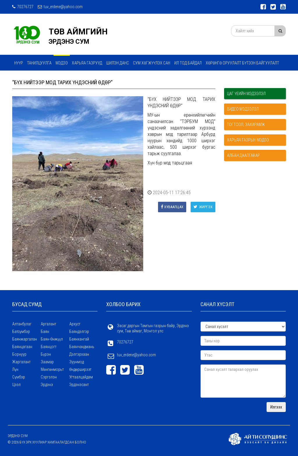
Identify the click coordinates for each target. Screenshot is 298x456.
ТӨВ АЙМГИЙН (78, 31)
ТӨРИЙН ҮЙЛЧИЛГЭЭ (84, 78)
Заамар (47, 361)
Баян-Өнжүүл (52, 339)
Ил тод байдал (188, 63)
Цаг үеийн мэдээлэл (246, 93)
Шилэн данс (117, 63)
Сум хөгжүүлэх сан (151, 63)
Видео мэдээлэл (243, 109)
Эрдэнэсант (79, 384)
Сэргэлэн (49, 377)
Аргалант (48, 324)
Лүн (15, 369)
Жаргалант (21, 361)
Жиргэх (203, 207)
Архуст (74, 324)
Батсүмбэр (21, 331)
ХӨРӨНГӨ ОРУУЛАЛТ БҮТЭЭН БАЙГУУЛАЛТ (242, 63)
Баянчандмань (81, 346)
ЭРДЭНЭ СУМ (69, 41)
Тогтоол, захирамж (246, 124)
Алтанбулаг (21, 324)
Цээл (16, 384)
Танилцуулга (39, 63)
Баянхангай (79, 339)
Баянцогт (48, 346)
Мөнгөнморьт (52, 369)
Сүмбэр (18, 377)
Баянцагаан (22, 346)
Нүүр (18, 63)
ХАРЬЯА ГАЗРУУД (87, 63)
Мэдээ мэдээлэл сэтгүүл (38, 78)
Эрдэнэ (47, 384)
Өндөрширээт (80, 369)
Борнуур (19, 354)
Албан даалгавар (243, 155)
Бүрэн (46, 354)
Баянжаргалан (24, 339)
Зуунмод (76, 361)
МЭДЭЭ (62, 63)
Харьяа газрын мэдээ (248, 140)
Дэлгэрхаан (79, 354)
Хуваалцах (172, 207)
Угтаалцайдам (81, 377)
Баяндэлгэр (79, 331)
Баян (45, 331)
